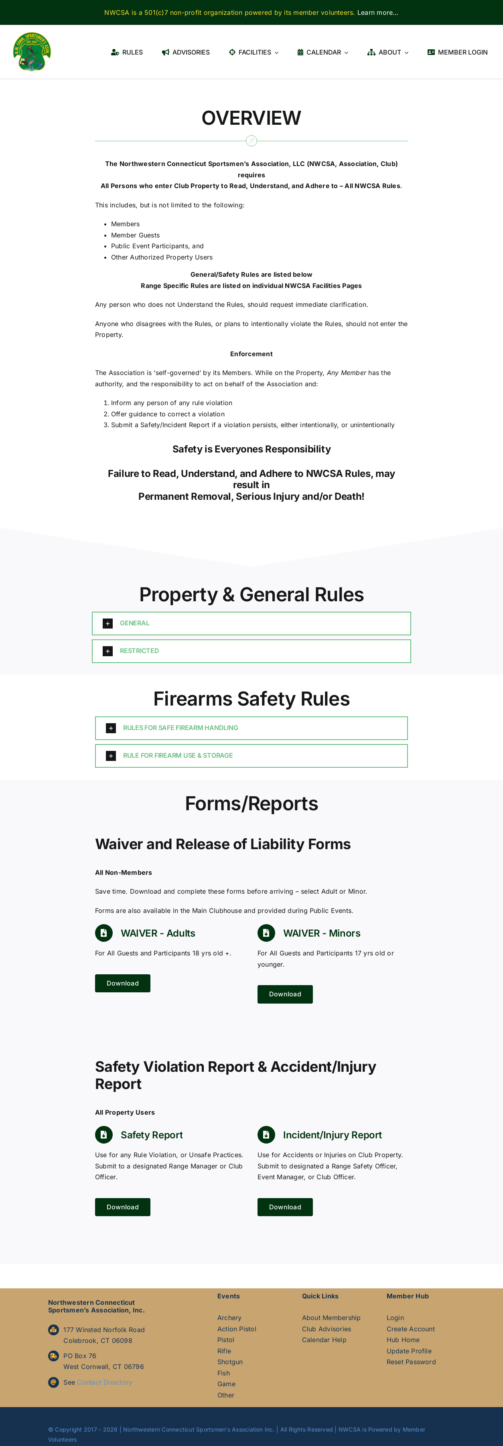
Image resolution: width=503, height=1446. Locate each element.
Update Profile (409, 1351)
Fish (223, 1373)
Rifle (224, 1351)
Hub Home (403, 1340)
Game (226, 1384)
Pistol (225, 1340)
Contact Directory (104, 1382)
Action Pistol (236, 1329)
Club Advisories (326, 1329)
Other (225, 1395)
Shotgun (230, 1362)
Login (395, 1318)
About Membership (331, 1318)
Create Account (411, 1329)
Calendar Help (324, 1340)
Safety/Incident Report (174, 425)
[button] (251, 623)
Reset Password (411, 1362)
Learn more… (378, 12)
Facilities (326, 286)
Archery (229, 1318)
